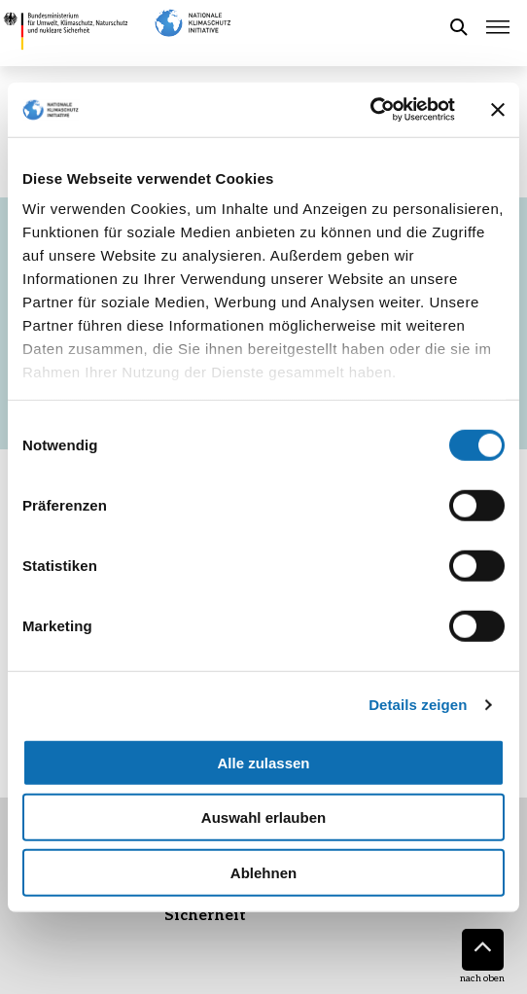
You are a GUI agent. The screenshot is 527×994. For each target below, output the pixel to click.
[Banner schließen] (498, 110)
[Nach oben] (483, 950)
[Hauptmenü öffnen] (497, 27)
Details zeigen (418, 704)
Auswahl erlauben (263, 817)
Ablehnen (263, 872)
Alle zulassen (263, 762)
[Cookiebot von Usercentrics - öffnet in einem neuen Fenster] (370, 110)
